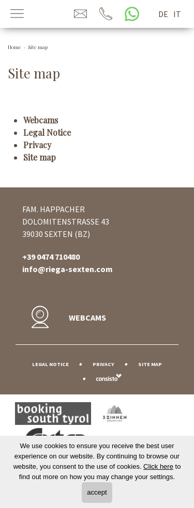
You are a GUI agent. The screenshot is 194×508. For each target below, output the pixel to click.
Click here (158, 466)
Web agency (109, 377)
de (163, 14)
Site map (39, 157)
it (177, 14)
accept (97, 492)
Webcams (40, 120)
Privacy (37, 144)
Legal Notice (47, 132)
